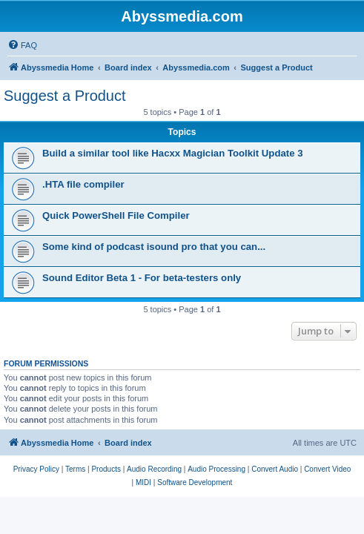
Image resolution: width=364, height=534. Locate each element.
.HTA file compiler (83, 184)
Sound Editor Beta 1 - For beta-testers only (141, 277)
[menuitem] (22, 45)
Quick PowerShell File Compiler (116, 215)
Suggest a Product (65, 96)
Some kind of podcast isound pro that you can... (153, 246)
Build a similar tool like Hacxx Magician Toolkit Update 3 (172, 153)
